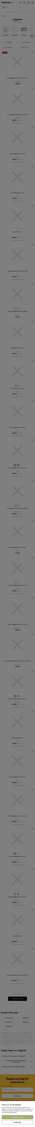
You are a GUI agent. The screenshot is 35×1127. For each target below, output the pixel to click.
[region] (17, 1114)
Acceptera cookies (17, 1117)
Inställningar (17, 1122)
